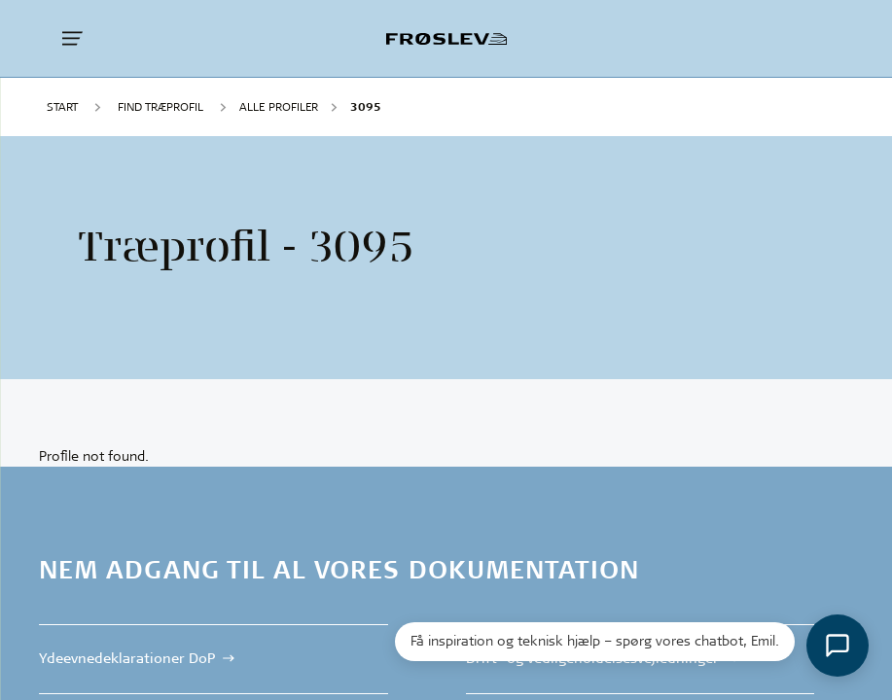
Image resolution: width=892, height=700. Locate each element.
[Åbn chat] (837, 645)
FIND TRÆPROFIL (160, 106)
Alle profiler (278, 106)
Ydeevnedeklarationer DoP (127, 658)
